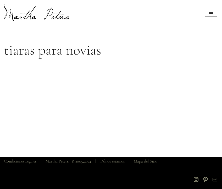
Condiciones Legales (20, 161)
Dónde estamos (112, 161)
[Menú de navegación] (211, 12)
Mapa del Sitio (145, 161)
